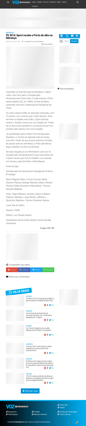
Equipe (61, 407)
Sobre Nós (62, 405)
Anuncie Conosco (39, 414)
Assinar (74, 41)
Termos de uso (64, 414)
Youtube (72, 36)
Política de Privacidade (67, 412)
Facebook (62, 36)
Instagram (67, 36)
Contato (36, 412)
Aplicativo (77, 36)
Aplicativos (11, 412)
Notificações (12, 414)
